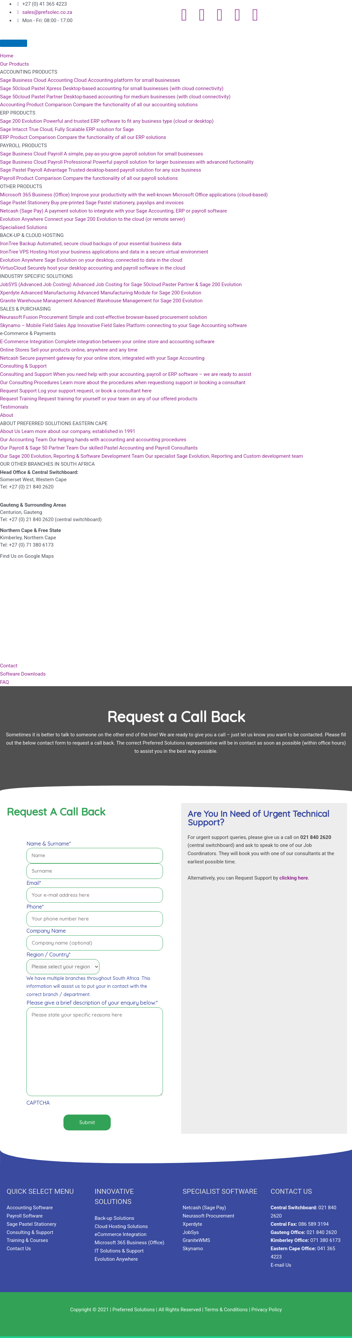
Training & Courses (27, 1240)
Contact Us (19, 1249)
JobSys (191, 1232)
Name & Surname (48, 843)
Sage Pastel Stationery (31, 1224)
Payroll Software (25, 1216)
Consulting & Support (30, 1232)
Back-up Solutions (114, 1218)
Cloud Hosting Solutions (121, 1226)
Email (33, 883)
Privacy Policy (267, 1310)
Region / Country (48, 954)
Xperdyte (192, 1224)
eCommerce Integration (120, 1234)
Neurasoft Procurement (208, 1216)
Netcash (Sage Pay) (204, 1208)
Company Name (46, 930)
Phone (35, 906)
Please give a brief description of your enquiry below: (92, 1002)
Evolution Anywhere (116, 1259)
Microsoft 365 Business (121, 1243)
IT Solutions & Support (119, 1251)
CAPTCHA (38, 1102)
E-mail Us (281, 1265)
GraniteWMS (196, 1240)
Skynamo (193, 1249)
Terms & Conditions (226, 1310)
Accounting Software (30, 1208)
